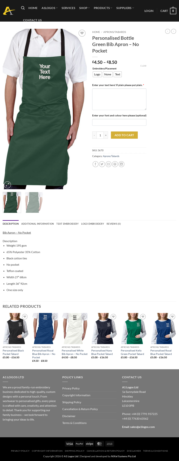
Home (32, 8)
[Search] (22, 8)
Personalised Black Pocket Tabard (13, 352)
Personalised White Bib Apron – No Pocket (75, 352)
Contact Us (32, 20)
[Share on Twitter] (102, 164)
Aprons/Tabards (114, 32)
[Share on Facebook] (96, 164)
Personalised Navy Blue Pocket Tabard (102, 352)
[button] (149, 11)
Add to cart (124, 135)
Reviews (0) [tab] (114, 223)
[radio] (97, 74)
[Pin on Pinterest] (115, 164)
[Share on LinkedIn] (121, 164)
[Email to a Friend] (108, 164)
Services (68, 8)
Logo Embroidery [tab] (92, 223)
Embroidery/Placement (105, 68)
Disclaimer (68, 416)
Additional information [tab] (37, 223)
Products (103, 8)
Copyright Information (76, 395)
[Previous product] (173, 31)
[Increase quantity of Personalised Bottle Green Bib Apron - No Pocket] (106, 135)
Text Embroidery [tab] (67, 223)
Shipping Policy (71, 402)
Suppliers (125, 8)
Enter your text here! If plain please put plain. (118, 85)
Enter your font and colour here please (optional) (119, 115)
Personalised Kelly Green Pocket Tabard (132, 352)
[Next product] (167, 31)
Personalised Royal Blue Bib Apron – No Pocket (43, 354)
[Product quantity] (100, 135)
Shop (84, 8)
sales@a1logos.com (142, 426)
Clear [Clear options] (143, 66)
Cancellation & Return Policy (80, 409)
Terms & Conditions (74, 422)
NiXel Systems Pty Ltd (123, 456)
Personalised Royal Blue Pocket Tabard (161, 352)
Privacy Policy (71, 388)
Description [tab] (11, 223)
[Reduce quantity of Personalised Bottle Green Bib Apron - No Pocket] (94, 135)
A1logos (50, 8)
